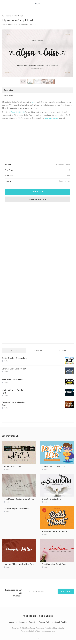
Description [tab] (8, 90)
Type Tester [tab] (9, 95)
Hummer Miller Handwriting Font (19, 564)
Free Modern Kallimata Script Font (19, 499)
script (34, 102)
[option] (37, 53)
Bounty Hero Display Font (53, 466)
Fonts (14, 16)
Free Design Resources (38, 616)
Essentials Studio (17, 112)
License (21, 622)
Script (20, 16)
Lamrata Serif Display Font (14, 368)
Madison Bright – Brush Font (16, 508)
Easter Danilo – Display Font (14, 358)
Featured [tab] (62, 350)
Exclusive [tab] (38, 350)
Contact (32, 622)
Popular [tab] (14, 350)
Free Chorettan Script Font (54, 564)
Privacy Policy (44, 622)
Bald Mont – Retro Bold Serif (55, 531)
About (11, 622)
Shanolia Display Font (51, 499)
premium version (51, 118)
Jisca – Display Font (12, 466)
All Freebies (6, 16)
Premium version (37, 199)
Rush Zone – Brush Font (12, 379)
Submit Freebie (60, 622)
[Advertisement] (37, 139)
